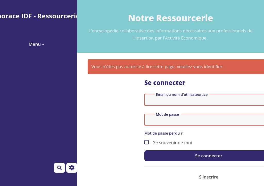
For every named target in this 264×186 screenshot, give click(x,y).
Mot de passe (167, 114)
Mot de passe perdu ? (163, 133)
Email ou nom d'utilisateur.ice (182, 94)
